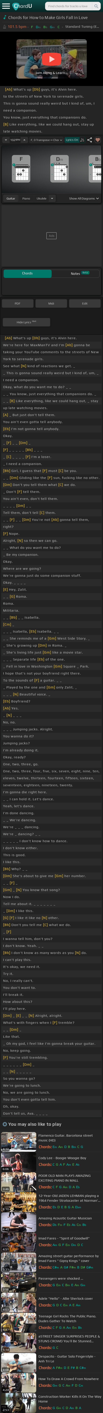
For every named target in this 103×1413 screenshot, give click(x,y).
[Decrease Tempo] (6, 140)
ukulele (41, 198)
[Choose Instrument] (52, 198)
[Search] (96, 6)
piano (26, 198)
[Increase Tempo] (24, 140)
